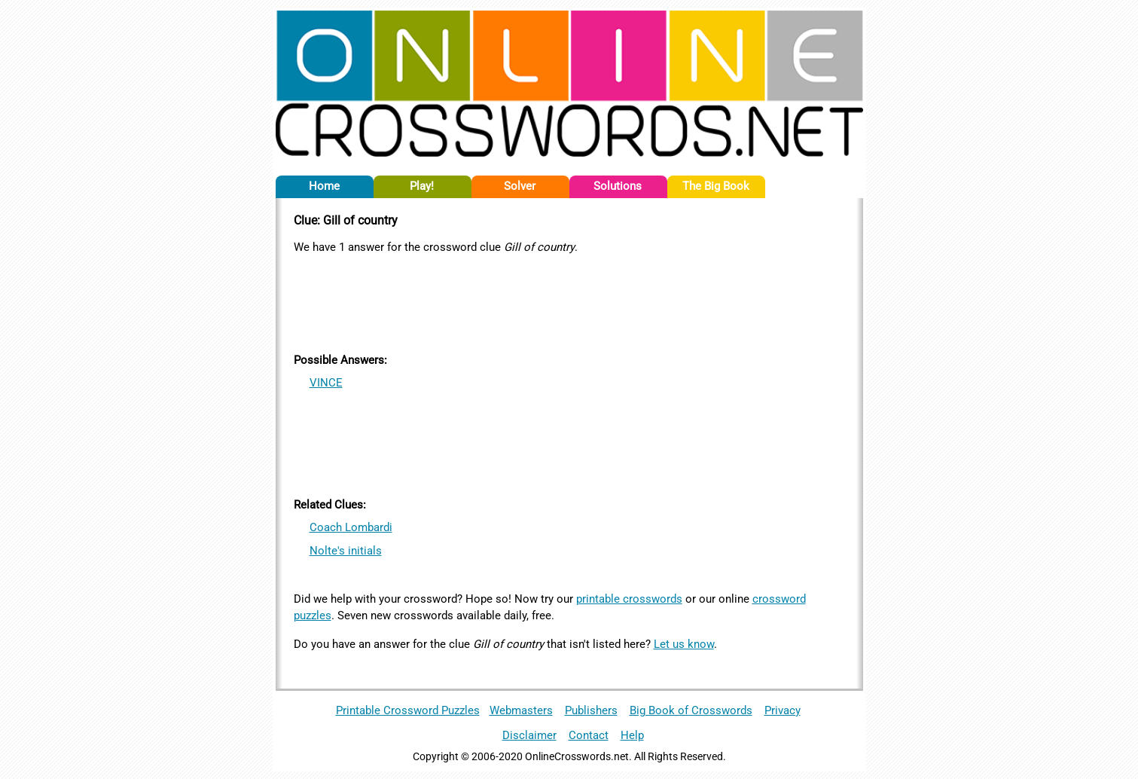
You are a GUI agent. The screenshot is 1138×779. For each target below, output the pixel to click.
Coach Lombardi (351, 527)
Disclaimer (529, 735)
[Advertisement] (569, 301)
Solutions (617, 186)
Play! (422, 186)
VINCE (326, 383)
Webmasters (521, 710)
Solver (519, 186)
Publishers (591, 710)
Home (324, 186)
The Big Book (715, 186)
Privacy (782, 710)
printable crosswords (629, 599)
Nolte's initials (346, 551)
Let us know (684, 644)
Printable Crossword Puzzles (408, 710)
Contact (589, 735)
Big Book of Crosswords (691, 710)
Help (632, 735)
